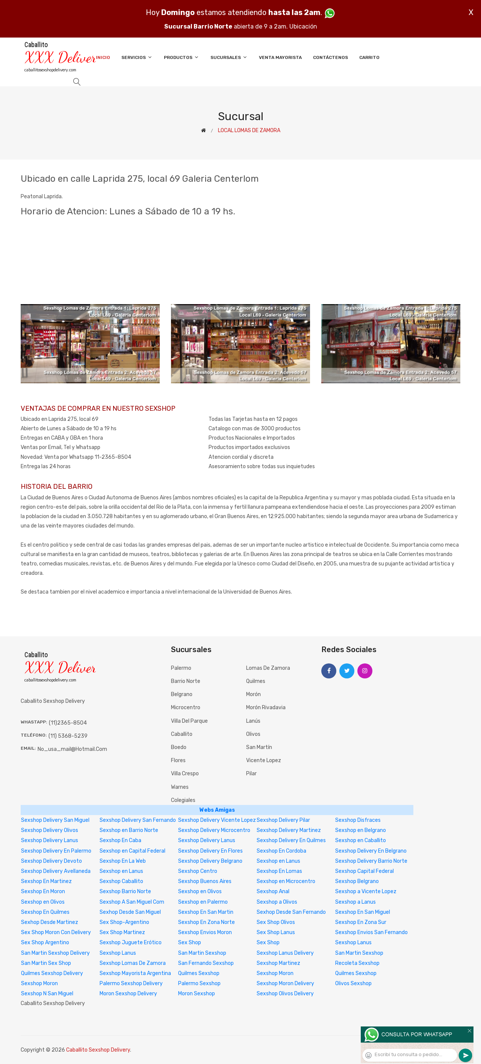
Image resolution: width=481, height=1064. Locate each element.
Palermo (181, 668)
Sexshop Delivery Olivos (49, 830)
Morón (253, 694)
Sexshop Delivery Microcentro (214, 830)
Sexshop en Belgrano (360, 830)
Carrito (369, 57)
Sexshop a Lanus (355, 902)
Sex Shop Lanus (276, 932)
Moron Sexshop (196, 993)
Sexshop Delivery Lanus (49, 840)
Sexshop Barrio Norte (125, 891)
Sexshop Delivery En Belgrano (371, 851)
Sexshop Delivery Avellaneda (56, 871)
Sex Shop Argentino (45, 942)
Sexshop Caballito (121, 881)
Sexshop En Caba (120, 840)
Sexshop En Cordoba (281, 851)
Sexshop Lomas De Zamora (133, 963)
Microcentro (185, 707)
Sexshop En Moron (43, 891)
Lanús (253, 721)
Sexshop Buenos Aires (204, 881)
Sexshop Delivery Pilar (283, 820)
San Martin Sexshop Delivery (55, 953)
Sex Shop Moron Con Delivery (56, 932)
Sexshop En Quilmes (45, 912)
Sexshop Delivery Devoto (51, 861)
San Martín (259, 747)
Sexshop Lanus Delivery (285, 953)
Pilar (251, 773)
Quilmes (255, 681)
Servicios (137, 57)
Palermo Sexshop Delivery (131, 983)
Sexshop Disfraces (358, 820)
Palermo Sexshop (199, 983)
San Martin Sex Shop (46, 963)
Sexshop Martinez (278, 963)
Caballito (181, 734)
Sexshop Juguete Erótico (131, 942)
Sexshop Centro (197, 871)
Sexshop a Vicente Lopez (365, 891)
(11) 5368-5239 (68, 736)
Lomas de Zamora (268, 668)
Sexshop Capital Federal (364, 871)
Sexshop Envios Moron (205, 932)
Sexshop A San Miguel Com (132, 902)
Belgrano (181, 694)
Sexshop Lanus (353, 942)
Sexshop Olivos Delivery (285, 993)
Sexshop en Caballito (360, 840)
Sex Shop (189, 942)
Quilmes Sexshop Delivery (52, 973)
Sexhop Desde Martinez (49, 922)
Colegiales (183, 800)
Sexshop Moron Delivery (285, 983)
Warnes (180, 787)
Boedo (178, 747)
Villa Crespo (185, 773)
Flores (178, 760)
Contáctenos (330, 57)
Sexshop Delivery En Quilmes (291, 840)
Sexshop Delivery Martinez (289, 830)
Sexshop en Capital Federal (132, 851)
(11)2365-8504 (68, 723)
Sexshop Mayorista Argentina (135, 973)
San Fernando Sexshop (206, 963)
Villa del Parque (189, 721)
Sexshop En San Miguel (362, 912)
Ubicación (303, 26)
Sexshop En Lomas (279, 871)
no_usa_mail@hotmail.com (72, 749)
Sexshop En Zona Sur (360, 922)
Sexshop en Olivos (200, 891)
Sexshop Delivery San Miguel (55, 820)
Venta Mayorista (280, 57)
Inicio (103, 57)
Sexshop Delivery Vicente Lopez (217, 820)
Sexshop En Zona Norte (206, 922)
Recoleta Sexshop (357, 963)
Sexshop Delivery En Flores (210, 851)
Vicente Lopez (263, 760)
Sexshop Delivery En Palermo (56, 851)
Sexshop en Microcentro (286, 881)
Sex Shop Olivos (276, 922)
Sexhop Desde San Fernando (291, 912)
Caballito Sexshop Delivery (98, 1050)
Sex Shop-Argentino (124, 922)
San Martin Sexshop (202, 953)
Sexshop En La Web (123, 861)
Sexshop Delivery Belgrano (210, 861)
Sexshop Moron (275, 973)
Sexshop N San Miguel (47, 993)
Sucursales (229, 57)
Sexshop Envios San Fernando (371, 932)
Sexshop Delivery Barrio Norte (371, 861)
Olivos (253, 734)
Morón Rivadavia (266, 707)
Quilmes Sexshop (198, 973)
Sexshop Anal (273, 891)
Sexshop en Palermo (203, 902)
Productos (181, 57)
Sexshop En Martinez (46, 881)
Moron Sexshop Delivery (128, 993)
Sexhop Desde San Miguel (130, 912)
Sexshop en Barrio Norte (129, 830)
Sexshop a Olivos (277, 902)
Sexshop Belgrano (357, 881)
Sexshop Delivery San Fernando (138, 820)
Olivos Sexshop (353, 983)
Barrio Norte (185, 681)
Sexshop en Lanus (278, 861)
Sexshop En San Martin (205, 912)
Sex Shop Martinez (122, 932)
